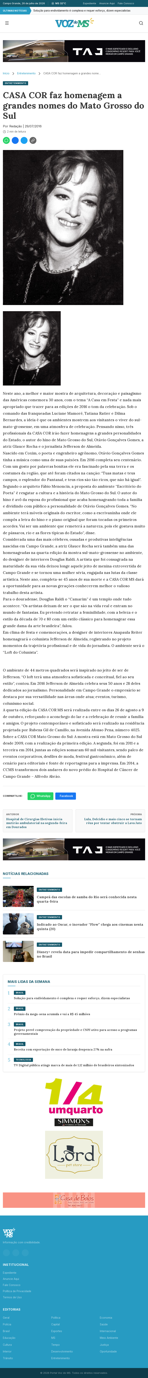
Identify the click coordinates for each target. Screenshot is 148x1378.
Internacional (108, 1331)
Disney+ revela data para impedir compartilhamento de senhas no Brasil (91, 954)
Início (6, 73)
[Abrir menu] (7, 23)
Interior (7, 1351)
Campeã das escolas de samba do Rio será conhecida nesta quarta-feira (87, 899)
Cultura (7, 1344)
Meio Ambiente (109, 1337)
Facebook (66, 796)
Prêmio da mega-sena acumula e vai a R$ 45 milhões (52, 1014)
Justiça (104, 1344)
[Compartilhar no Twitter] (24, 140)
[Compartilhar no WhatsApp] (6, 140)
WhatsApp (40, 796)
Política (55, 1317)
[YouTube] (25, 1252)
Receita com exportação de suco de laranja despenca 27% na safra (63, 1049)
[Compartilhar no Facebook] (15, 140)
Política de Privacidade (17, 1291)
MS (53, 1337)
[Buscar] (141, 23)
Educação (9, 1337)
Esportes (56, 1331)
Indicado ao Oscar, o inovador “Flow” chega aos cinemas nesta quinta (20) (90, 926)
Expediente (89, 3)
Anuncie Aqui (107, 3)
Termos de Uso (12, 1297)
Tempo (55, 1344)
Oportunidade (108, 1351)
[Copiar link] (32, 140)
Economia (106, 1317)
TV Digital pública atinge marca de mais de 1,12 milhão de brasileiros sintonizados (74, 1065)
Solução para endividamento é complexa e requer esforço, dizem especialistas (81, 10)
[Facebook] (15, 1252)
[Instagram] (6, 1252)
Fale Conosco (126, 3)
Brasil (6, 1331)
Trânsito (8, 1358)
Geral (6, 1317)
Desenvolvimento (62, 1351)
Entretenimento (26, 73)
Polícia (7, 1324)
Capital (55, 1324)
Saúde (104, 1324)
